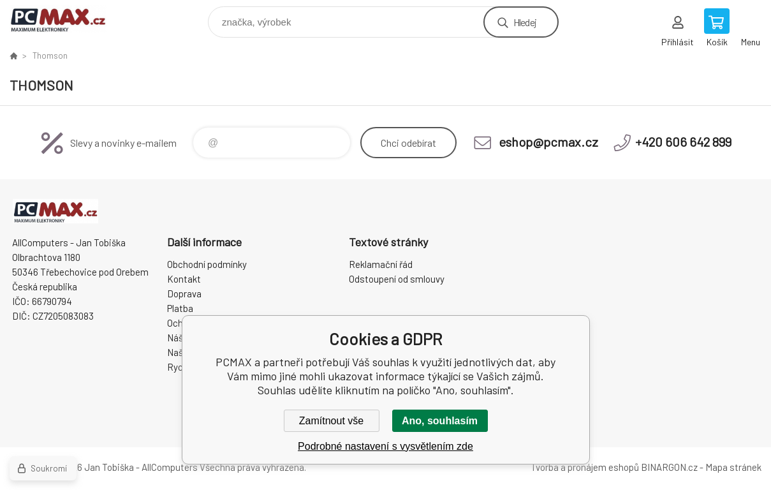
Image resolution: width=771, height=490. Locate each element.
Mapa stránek (733, 467)
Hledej (524, 22)
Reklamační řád (381, 264)
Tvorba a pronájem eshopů (585, 467)
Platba (180, 308)
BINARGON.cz (669, 467)
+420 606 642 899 (683, 141)
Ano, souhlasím (440, 420)
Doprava (184, 293)
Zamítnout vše (331, 420)
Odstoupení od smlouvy (396, 279)
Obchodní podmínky (207, 264)
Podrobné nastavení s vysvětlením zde (385, 446)
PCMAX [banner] (66, 19)
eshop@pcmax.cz (548, 141)
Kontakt (184, 279)
